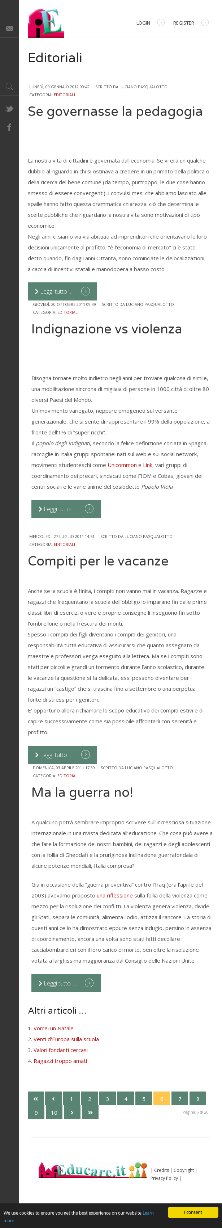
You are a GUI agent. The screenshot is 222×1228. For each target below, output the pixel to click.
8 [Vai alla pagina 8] (198, 1098)
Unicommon (123, 464)
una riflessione (115, 895)
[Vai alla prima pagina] (35, 1098)
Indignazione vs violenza (106, 329)
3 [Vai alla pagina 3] (107, 1098)
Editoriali (64, 94)
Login (150, 23)
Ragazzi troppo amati (60, 1060)
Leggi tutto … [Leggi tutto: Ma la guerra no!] (58, 983)
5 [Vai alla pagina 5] (143, 1098)
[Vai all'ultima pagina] (90, 1112)
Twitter (9, 107)
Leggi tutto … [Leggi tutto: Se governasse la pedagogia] (54, 291)
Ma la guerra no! (82, 792)
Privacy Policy (164, 1178)
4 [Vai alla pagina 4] (125, 1098)
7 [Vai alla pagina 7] (180, 1098)
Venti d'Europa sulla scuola (66, 1039)
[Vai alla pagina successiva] (72, 1112)
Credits (161, 1170)
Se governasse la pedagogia (115, 111)
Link (147, 464)
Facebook (9, 126)
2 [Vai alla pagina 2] (89, 1098)
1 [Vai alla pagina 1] (71, 1098)
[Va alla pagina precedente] (53, 1098)
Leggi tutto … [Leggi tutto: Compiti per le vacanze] (54, 755)
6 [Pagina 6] (162, 1098)
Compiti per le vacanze (98, 561)
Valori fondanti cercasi (61, 1050)
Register (191, 23)
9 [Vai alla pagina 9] (36, 1112)
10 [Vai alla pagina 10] (54, 1112)
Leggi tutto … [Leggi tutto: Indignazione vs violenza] (58, 509)
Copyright (184, 1170)
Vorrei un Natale (54, 1028)
